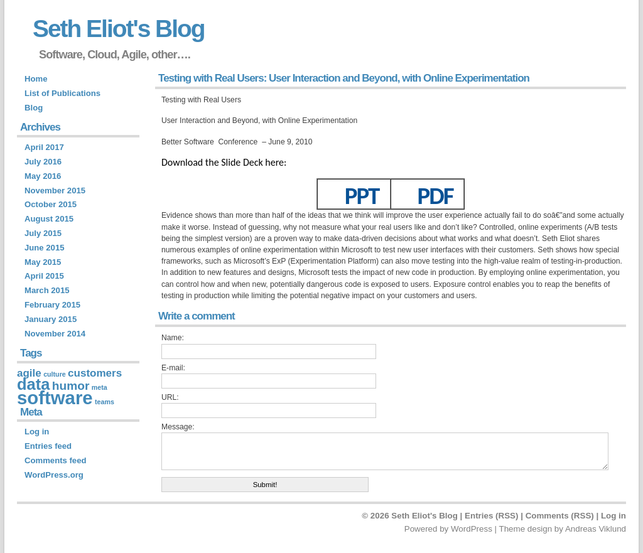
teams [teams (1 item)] (104, 401)
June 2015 (44, 247)
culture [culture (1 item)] (54, 374)
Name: (172, 337)
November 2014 (54, 333)
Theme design (525, 529)
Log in (36, 431)
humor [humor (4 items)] (71, 385)
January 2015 (50, 319)
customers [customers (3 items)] (95, 373)
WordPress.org (54, 475)
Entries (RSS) (491, 515)
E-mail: (173, 367)
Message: (178, 426)
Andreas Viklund (595, 529)
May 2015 (42, 262)
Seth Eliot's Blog (119, 28)
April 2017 (44, 147)
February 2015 (52, 304)
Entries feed (48, 446)
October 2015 (50, 204)
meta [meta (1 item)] (99, 387)
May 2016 (42, 176)
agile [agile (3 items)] (29, 373)
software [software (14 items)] (55, 397)
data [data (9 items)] (33, 384)
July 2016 (43, 161)
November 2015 (54, 190)
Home (35, 78)
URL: (170, 397)
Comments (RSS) (560, 515)
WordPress (471, 529)
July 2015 (43, 233)
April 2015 (44, 276)
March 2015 (47, 290)
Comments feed (55, 460)
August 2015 (48, 218)
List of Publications (62, 93)
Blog (33, 107)
